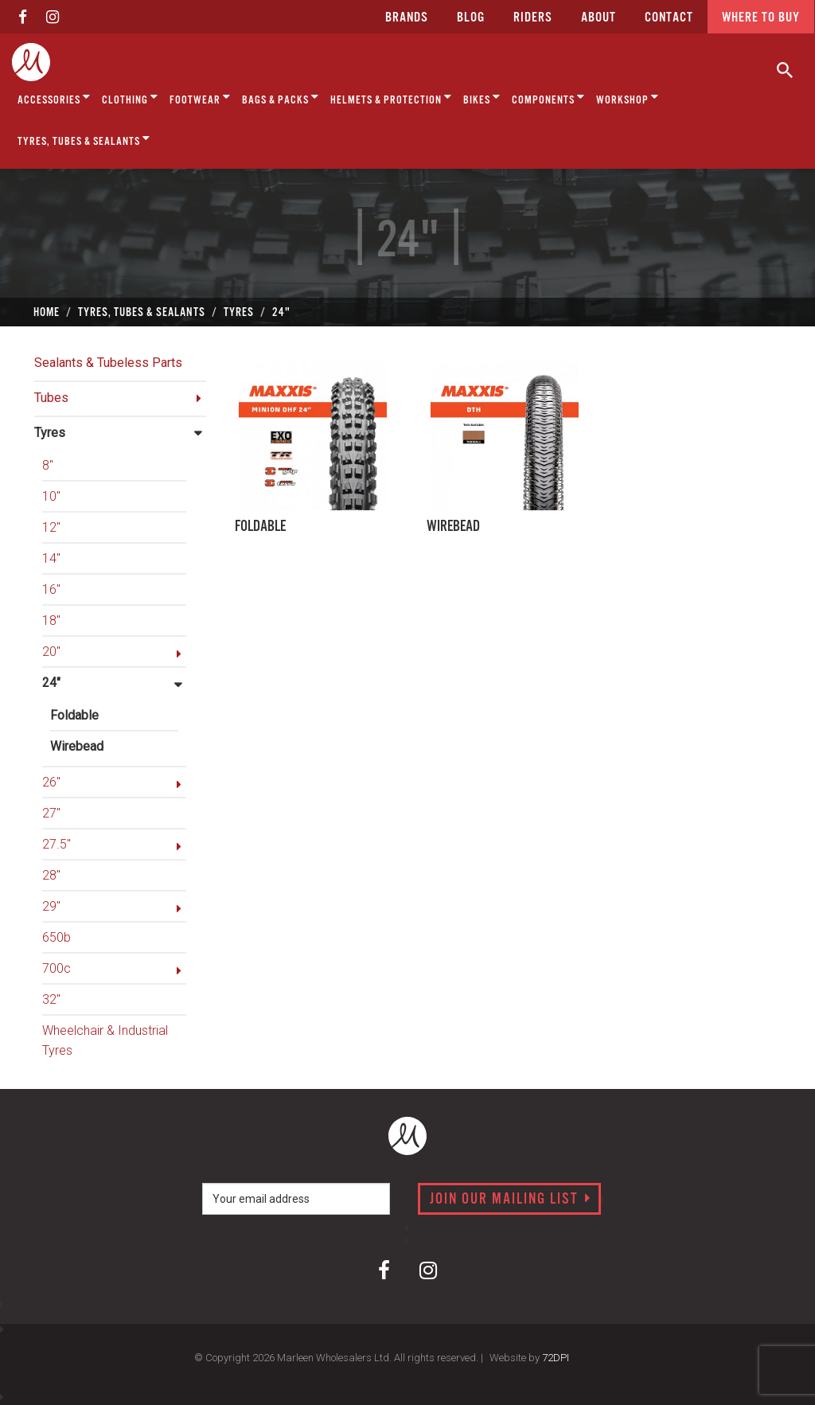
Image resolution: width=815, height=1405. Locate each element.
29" (51, 906)
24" (51, 682)
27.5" (56, 844)
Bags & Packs (280, 97)
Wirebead (76, 746)
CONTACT (669, 18)
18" (51, 620)
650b (56, 937)
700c (56, 968)
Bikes (482, 97)
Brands (406, 18)
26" (51, 782)
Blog (471, 18)
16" (51, 589)
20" (51, 651)
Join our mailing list (510, 1199)
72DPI (555, 1358)
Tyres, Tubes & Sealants (84, 139)
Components (548, 97)
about (598, 18)
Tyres (49, 432)
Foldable (74, 715)
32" (51, 999)
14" (51, 558)
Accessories (54, 97)
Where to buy (761, 18)
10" (51, 496)
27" (51, 813)
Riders (532, 18)
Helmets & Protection (391, 97)
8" (47, 465)
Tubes (51, 397)
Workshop (627, 97)
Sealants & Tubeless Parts (108, 362)
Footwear (200, 97)
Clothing (130, 97)
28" (51, 875)
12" (51, 527)
